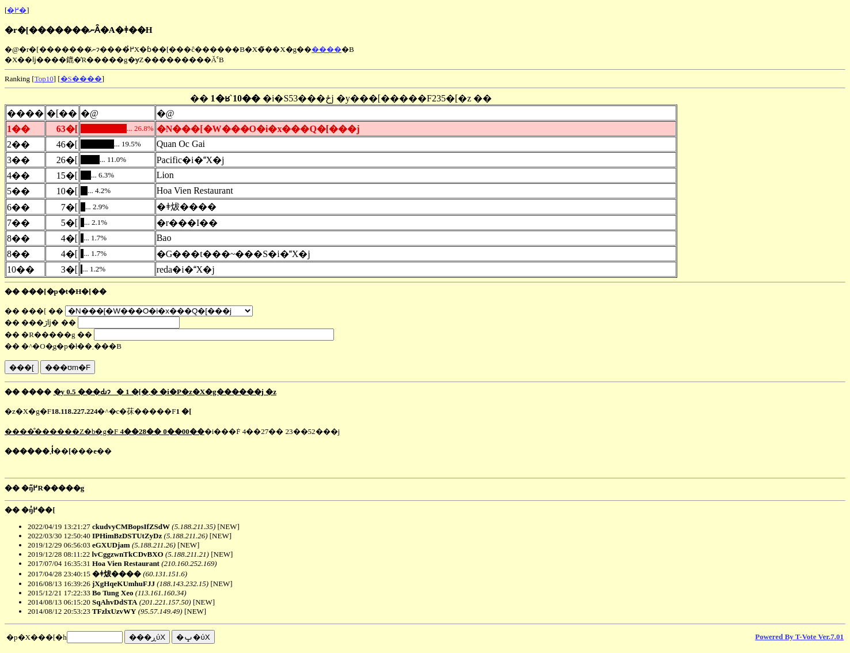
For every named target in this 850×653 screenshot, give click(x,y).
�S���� (81, 78)
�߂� (16, 10)
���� (326, 49)
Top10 (44, 78)
